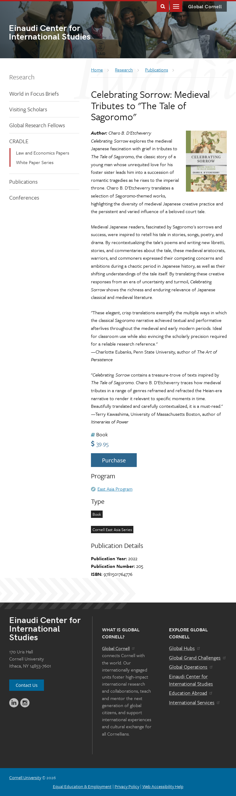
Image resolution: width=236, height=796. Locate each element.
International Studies (63, 33)
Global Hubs (185, 648)
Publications (23, 182)
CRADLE (19, 141)
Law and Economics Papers (42, 152)
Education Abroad (191, 693)
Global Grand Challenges (197, 657)
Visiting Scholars (28, 109)
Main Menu (176, 6)
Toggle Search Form (163, 6)
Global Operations (191, 667)
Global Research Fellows (37, 125)
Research (22, 77)
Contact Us (26, 685)
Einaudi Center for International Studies (191, 680)
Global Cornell (205, 7)
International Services (194, 702)
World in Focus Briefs (34, 94)
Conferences (24, 197)
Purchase (114, 460)
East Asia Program (114, 488)
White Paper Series (34, 162)
